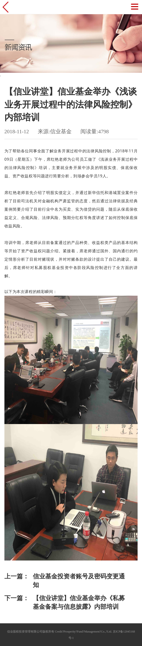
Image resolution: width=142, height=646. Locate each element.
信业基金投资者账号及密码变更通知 (79, 580)
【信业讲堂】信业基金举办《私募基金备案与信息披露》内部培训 (79, 602)
